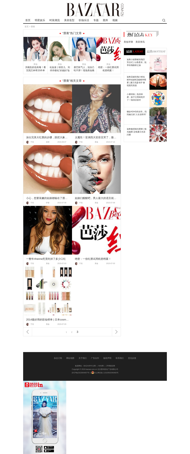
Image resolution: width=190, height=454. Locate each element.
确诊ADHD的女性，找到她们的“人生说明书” (137, 113)
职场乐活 (84, 20)
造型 (47, 142)
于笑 (30, 142)
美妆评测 (128, 42)
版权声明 (107, 358)
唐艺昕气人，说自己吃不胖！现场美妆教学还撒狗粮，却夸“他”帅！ (84, 69)
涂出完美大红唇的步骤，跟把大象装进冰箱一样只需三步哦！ (47, 137)
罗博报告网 (110, 366)
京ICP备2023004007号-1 (81, 373)
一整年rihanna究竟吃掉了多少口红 (46, 258)
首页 (27, 20)
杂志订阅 (58, 358)
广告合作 (95, 358)
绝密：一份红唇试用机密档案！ (108, 69)
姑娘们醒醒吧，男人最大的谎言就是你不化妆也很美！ (96, 198)
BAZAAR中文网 (90, 366)
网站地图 (70, 358)
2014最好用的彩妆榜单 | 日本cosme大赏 (47, 319)
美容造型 (69, 20)
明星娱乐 (40, 20)
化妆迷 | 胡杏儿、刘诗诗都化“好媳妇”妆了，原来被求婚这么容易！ (59, 69)
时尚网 (101, 366)
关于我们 (83, 358)
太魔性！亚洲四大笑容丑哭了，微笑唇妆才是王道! (96, 137)
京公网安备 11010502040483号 (104, 373)
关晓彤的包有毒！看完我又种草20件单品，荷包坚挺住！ (35, 69)
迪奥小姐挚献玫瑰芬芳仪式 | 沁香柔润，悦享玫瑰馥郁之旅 (136, 62)
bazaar (95, 10)
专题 (96, 20)
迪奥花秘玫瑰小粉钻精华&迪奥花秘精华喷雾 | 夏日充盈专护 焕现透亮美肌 (136, 81)
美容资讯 (140, 42)
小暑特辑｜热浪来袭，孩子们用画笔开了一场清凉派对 (136, 97)
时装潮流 (54, 20)
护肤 (47, 203)
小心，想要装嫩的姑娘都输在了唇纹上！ (47, 198)
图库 (105, 20)
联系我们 (120, 358)
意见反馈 (132, 358)
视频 (115, 20)
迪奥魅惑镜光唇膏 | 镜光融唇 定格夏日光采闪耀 (136, 132)
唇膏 (33, 26)
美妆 (35, 64)
